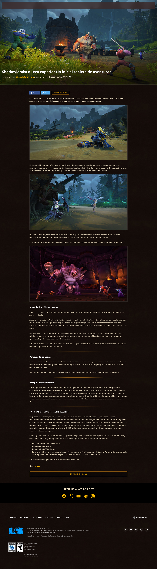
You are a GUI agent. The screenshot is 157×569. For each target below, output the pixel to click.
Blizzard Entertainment (25, 77)
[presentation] (9, 5)
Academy (38, 466)
